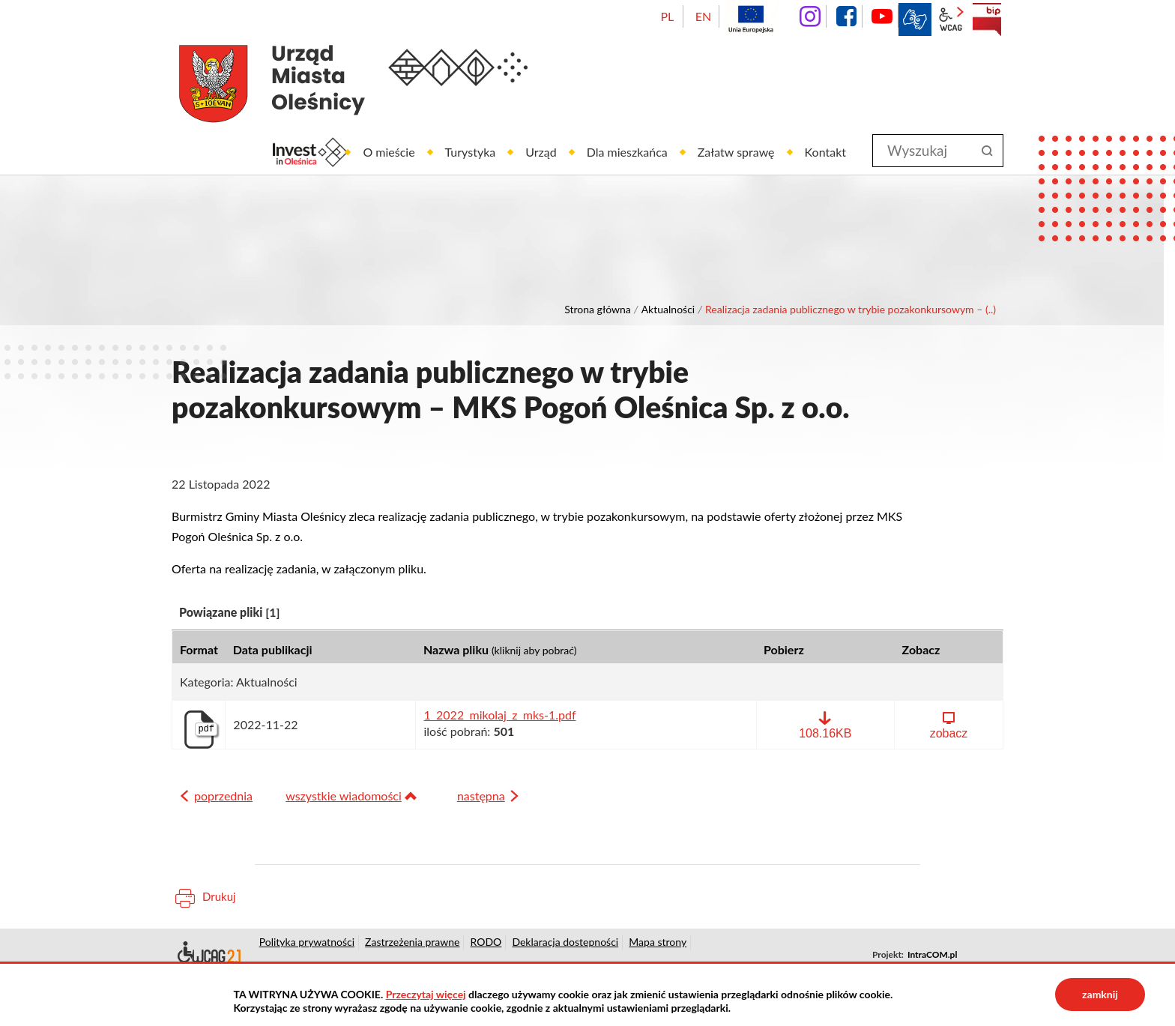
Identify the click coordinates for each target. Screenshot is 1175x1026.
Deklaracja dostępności (208, 954)
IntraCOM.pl (932, 954)
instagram (810, 16)
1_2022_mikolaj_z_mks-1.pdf (499, 715)
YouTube (882, 16)
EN (703, 16)
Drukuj (219, 896)
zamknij (1100, 994)
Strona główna (597, 309)
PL (667, 16)
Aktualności (668, 309)
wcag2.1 (950, 19)
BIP (986, 19)
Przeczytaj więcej (426, 994)
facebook (846, 16)
